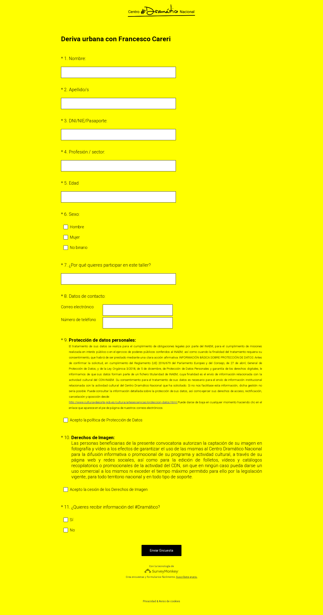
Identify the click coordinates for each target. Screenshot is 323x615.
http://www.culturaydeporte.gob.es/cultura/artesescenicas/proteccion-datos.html (123, 402)
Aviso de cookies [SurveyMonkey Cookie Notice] (169, 601)
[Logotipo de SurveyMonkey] (161, 571)
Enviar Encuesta (161, 550)
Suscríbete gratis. (186, 577)
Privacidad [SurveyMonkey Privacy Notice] (149, 601)
